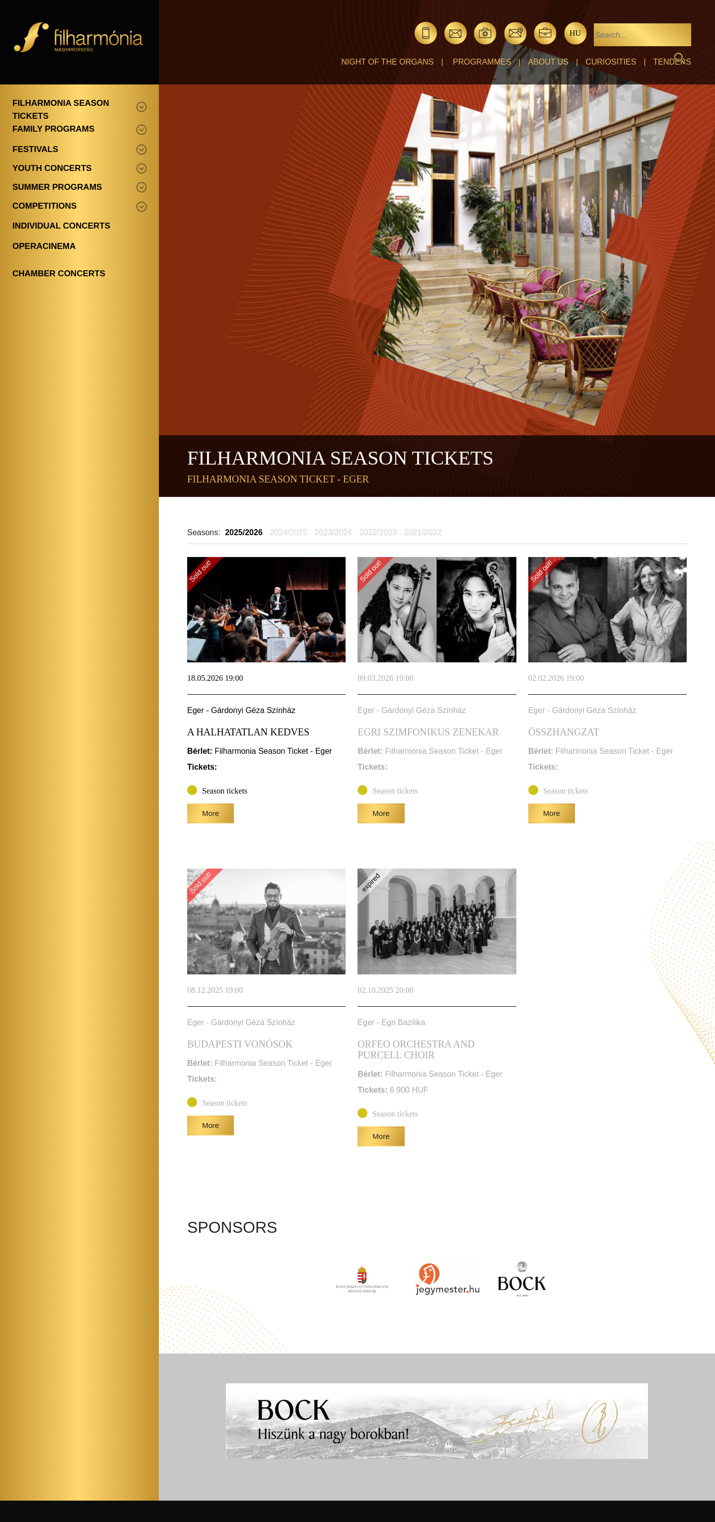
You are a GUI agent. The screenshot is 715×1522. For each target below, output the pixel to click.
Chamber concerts (58, 273)
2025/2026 (244, 532)
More (210, 813)
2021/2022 (423, 532)
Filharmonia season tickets (60, 109)
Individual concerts (61, 226)
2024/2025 (288, 532)
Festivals (35, 149)
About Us (548, 62)
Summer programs (57, 187)
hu (575, 33)
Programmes (482, 62)
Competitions (44, 206)
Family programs (53, 129)
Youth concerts (52, 168)
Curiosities (610, 62)
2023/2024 (333, 532)
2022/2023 (378, 532)
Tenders (672, 62)
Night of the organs (387, 62)
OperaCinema (44, 246)
